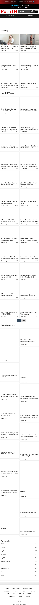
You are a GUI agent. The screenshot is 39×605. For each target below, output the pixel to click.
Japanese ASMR (28, 588)
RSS (14, 594)
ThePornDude (25, 5)
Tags (24, 591)
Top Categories (5, 541)
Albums (32, 591)
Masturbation (19, 568)
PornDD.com (14, 5)
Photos (16, 591)
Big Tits (19, 558)
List (8, 594)
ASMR (19, 575)
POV (19, 544)
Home (7, 588)
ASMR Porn (16, 588)
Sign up (13, 7)
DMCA (28, 596)
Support (12, 596)
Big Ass (19, 551)
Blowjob (19, 565)
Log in (19, 7)
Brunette (19, 554)
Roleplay (19, 547)
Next (24, 320)
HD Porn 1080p (19, 561)
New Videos (6, 591)
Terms (20, 596)
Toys (19, 572)
